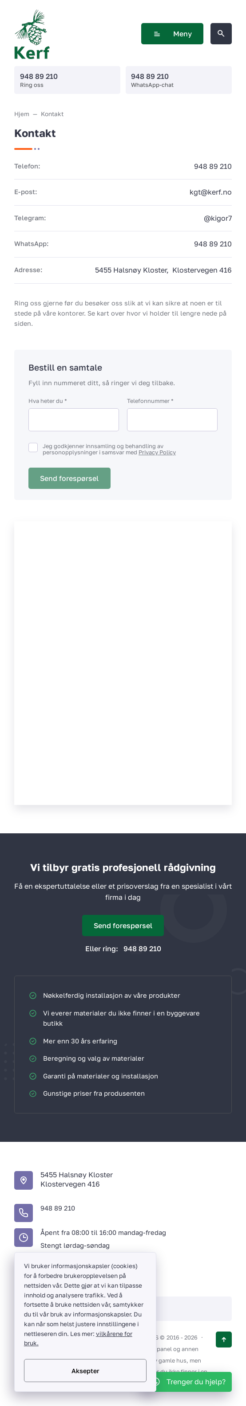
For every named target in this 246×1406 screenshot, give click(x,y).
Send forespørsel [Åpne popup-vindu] (123, 925)
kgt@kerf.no (211, 191)
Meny (172, 33)
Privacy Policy (157, 452)
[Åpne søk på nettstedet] (221, 33)
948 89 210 (39, 76)
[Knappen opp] (224, 1339)
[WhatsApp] (188, 1382)
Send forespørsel (69, 478)
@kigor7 (218, 218)
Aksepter (85, 1371)
